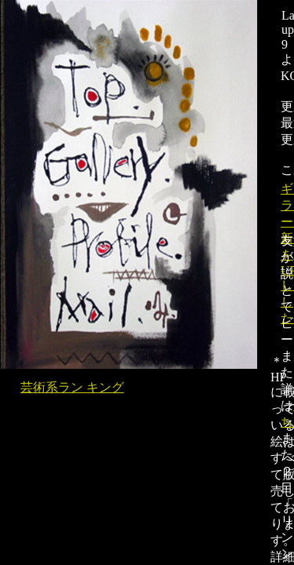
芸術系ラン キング (72, 387)
